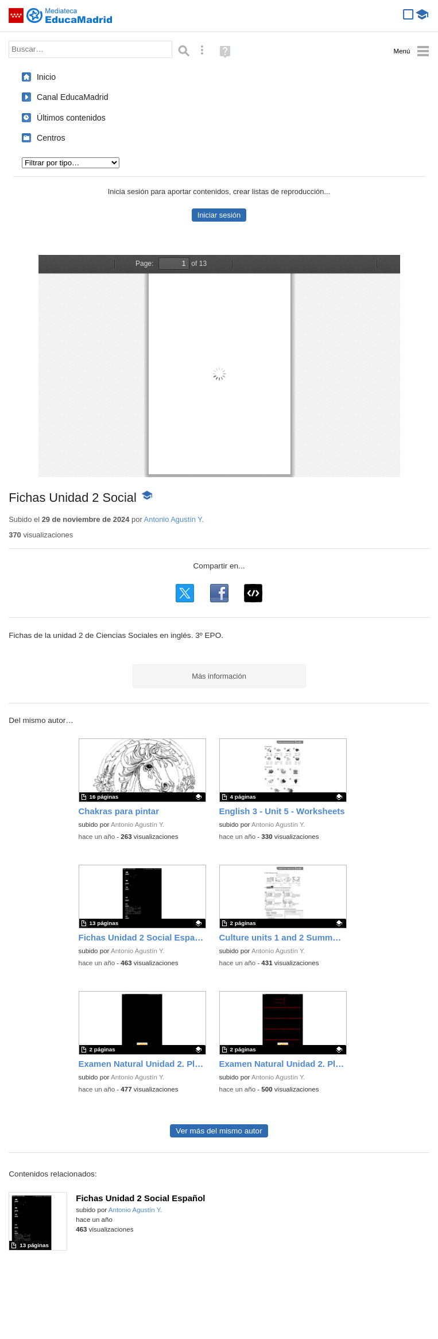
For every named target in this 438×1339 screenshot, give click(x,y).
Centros (51, 137)
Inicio (46, 77)
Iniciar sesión (219, 215)
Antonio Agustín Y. (174, 519)
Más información (219, 676)
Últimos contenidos (71, 117)
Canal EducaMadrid (72, 97)
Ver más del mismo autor (219, 1131)
